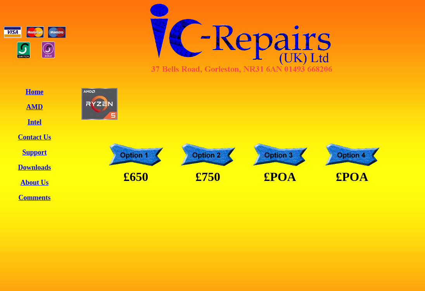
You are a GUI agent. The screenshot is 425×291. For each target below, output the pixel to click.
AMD (34, 107)
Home (34, 92)
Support (34, 152)
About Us (35, 182)
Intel (34, 122)
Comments (35, 197)
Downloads (34, 167)
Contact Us (34, 137)
